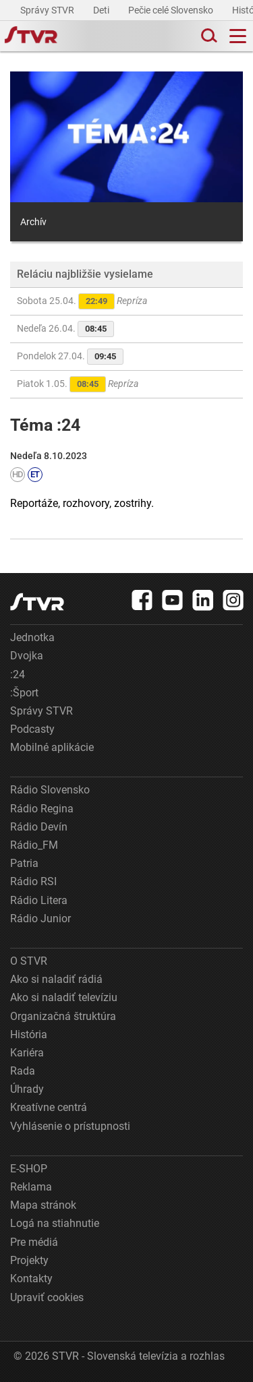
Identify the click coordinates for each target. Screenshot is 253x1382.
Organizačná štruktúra (63, 1016)
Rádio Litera (38, 900)
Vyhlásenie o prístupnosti (70, 1126)
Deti (102, 10)
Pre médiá (34, 1242)
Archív (33, 221)
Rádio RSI (33, 881)
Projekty (29, 1260)
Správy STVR (48, 10)
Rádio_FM (34, 845)
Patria (24, 863)
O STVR (28, 961)
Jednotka (32, 637)
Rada (22, 1070)
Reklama (31, 1186)
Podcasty (32, 729)
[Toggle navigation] (238, 36)
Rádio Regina (42, 808)
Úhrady (27, 1089)
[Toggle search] (208, 36)
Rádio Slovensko (50, 789)
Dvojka (26, 655)
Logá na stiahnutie (54, 1223)
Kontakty (31, 1278)
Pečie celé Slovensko (171, 10)
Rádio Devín (38, 826)
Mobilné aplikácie (52, 747)
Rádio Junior (40, 918)
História (28, 1034)
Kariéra (27, 1052)
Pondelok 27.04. (70, 357)
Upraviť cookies (47, 1297)
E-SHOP (28, 1168)
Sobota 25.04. (82, 301)
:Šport (24, 692)
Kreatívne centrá (48, 1107)
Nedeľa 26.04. (65, 329)
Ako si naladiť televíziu (63, 997)
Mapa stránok (43, 1205)
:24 (17, 674)
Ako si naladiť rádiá (56, 979)
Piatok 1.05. (77, 384)
